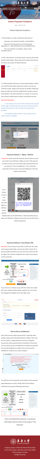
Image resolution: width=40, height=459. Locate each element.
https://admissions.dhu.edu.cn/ (23, 38)
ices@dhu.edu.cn (6, 51)
